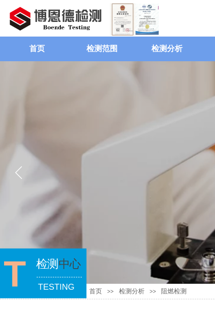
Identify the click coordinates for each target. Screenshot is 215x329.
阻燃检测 (174, 291)
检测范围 (102, 48)
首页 (37, 48)
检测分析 (167, 48)
